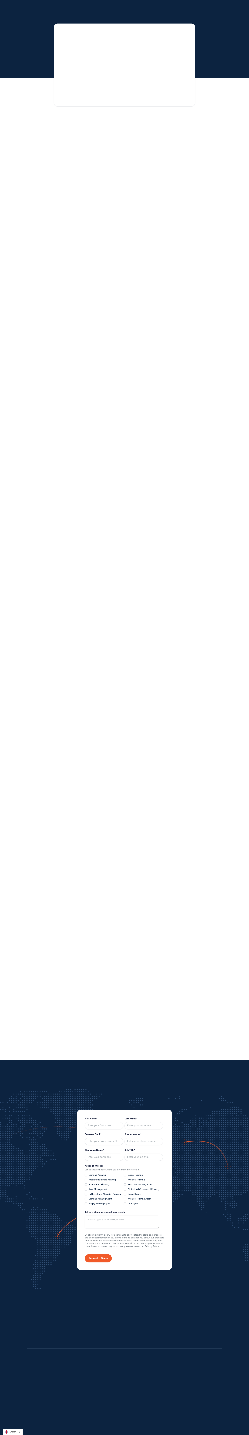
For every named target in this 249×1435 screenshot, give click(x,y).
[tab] (85, 361)
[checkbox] (124, 1190)
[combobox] (13, 1432)
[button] (73, 7)
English (10, 1432)
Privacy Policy (145, 1429)
